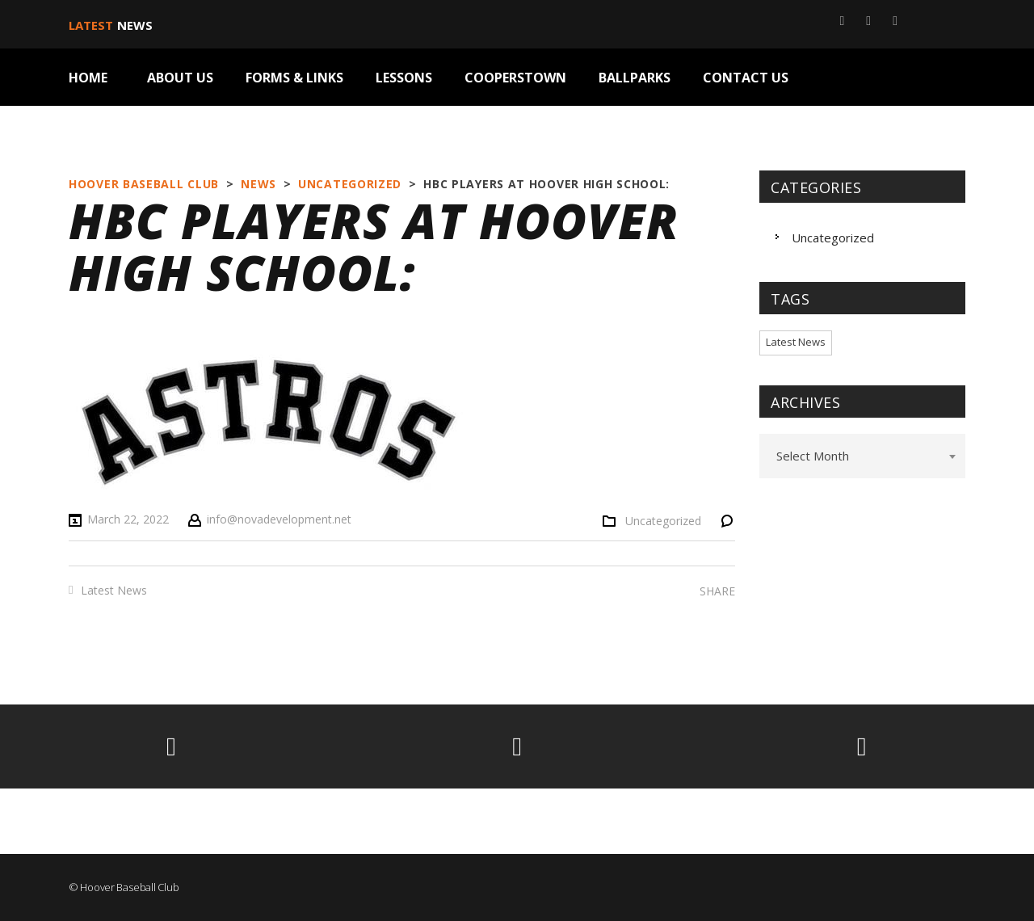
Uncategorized (663, 521)
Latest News (114, 590)
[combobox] (862, 456)
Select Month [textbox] (812, 456)
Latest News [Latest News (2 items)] (796, 341)
